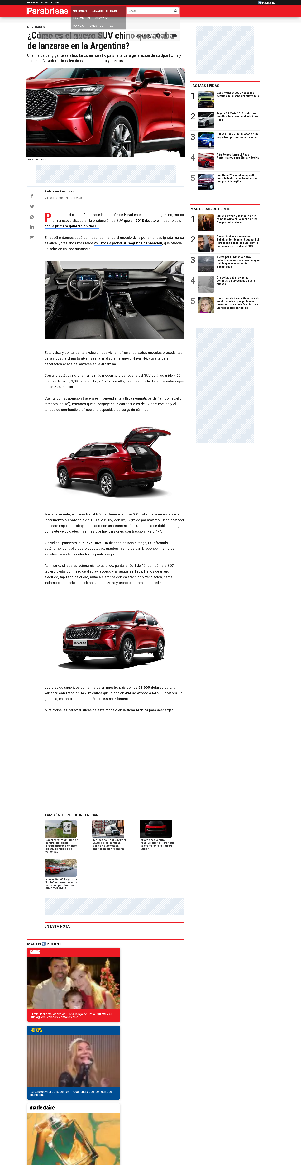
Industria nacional (158, 22)
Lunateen (227, 1123)
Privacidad (153, 1137)
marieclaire (135, 968)
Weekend (150, 1123)
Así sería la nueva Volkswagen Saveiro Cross (63, 1051)
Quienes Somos (110, 1137)
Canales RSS (87, 1137)
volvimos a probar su (131, 267)
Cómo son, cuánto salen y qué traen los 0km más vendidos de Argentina (82, 1045)
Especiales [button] (132, 12)
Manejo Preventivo (180, 12)
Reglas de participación (192, 1137)
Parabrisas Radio (105, 12)
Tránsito (217, 1137)
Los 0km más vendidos (97, 22)
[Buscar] (248, 10)
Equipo (168, 1137)
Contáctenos (133, 1137)
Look (189, 1123)
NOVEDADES (36, 31)
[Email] (32, 261)
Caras (61, 1123)
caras (47, 968)
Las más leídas (219, 90)
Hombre (132, 1123)
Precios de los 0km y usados (65, 22)
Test (203, 12)
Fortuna (116, 1123)
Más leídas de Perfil (224, 213)
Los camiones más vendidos (189, 22)
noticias (91, 968)
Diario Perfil (44, 1123)
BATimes (259, 1123)
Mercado (153, 12)
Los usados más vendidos (128, 22)
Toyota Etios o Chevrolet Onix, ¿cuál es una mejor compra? (73, 1058)
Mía (212, 1123)
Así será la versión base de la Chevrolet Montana (66, 1065)
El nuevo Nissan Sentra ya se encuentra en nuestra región (72, 1038)
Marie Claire (97, 1123)
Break (243, 1123)
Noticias (81, 12)
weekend (178, 968)
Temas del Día (36, 22)
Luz (201, 1123)
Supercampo (171, 1123)
